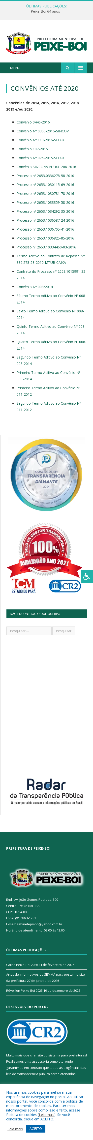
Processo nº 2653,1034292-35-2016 (45, 211)
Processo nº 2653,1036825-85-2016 (45, 238)
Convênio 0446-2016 (33, 122)
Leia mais (46, 1114)
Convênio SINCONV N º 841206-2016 (46, 166)
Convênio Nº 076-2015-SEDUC (41, 157)
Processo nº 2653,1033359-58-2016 (45, 202)
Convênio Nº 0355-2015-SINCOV (43, 131)
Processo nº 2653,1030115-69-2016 (45, 184)
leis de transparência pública (28, 1074)
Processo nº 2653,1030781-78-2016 (45, 193)
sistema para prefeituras (67, 1055)
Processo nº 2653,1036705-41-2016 (45, 229)
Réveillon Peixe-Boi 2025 (24, 990)
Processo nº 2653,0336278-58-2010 (45, 175)
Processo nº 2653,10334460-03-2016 (46, 247)
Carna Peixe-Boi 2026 (22, 964)
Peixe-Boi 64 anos (45, 11)
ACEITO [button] (36, 1128)
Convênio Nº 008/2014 (35, 286)
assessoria (40, 1061)
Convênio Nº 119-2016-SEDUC (41, 140)
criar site (36, 1055)
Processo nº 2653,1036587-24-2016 (45, 220)
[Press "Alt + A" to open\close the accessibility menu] (87, 576)
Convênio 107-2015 (32, 149)
